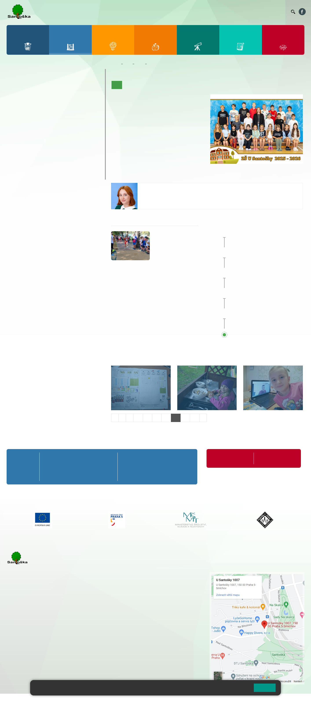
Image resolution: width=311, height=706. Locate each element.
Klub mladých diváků (32, 166)
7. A (33, 120)
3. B (51, 95)
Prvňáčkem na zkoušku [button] (258, 254)
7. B (33, 128)
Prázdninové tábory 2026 (36, 158)
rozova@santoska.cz (30, 654)
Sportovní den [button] (250, 274)
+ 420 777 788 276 (53, 649)
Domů (115, 64)
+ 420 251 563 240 (25, 649)
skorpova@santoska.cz (160, 200)
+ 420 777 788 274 (140, 583)
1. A (16, 86)
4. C (68, 103)
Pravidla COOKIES (164, 700)
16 (195, 418)
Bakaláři (151, 11)
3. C (51, 103)
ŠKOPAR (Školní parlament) (39, 175)
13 (166, 418)
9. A (68, 120)
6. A (16, 120)
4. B (68, 95)
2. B (33, 95)
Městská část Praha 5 (21, 667)
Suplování (227, 11)
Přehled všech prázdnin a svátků (265, 335)
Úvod (116, 85)
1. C (15, 103)
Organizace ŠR (207, 11)
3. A (51, 86)
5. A (86, 86)
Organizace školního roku (230, 458)
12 (157, 418)
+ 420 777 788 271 (53, 627)
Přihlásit (108, 700)
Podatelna (245, 11)
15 (185, 418)
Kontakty (281, 11)
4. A (68, 86)
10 (138, 418)
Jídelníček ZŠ (183, 11)
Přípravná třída (26, 73)
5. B (86, 95)
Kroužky (20, 149)
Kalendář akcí (185, 85)
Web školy (296, 700)
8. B (51, 128)
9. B (68, 128)
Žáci (128, 64)
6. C (15, 137)
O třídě (129, 85)
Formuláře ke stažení (272, 458)
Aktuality (144, 85)
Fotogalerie (207, 85)
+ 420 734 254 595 (163, 597)
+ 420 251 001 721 (142, 574)
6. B (15, 128)
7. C (33, 137)
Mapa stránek (88, 700)
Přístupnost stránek (132, 700)
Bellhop (165, 11)
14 (176, 418)
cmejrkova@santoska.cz (33, 631)
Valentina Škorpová (157, 187)
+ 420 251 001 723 (25, 627)
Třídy (139, 64)
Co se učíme (163, 85)
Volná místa (263, 11)
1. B (15, 95)
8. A (51, 120)
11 (148, 418)
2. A (33, 86)
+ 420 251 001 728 (141, 579)
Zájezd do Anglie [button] (257, 233)
